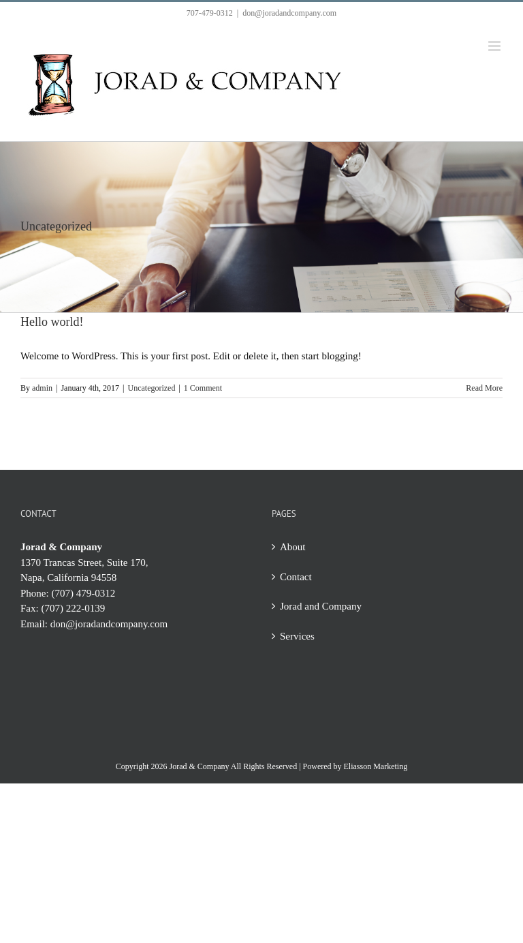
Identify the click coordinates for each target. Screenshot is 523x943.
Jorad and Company (321, 606)
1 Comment (203, 388)
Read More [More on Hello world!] (484, 388)
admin (42, 388)
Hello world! (51, 322)
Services (297, 636)
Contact (296, 576)
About (293, 546)
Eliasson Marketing (376, 766)
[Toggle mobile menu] (495, 46)
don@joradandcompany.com (289, 13)
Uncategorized (151, 388)
